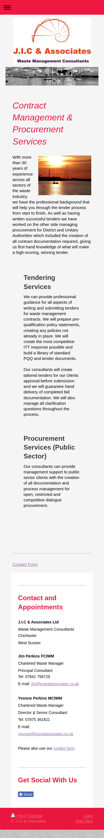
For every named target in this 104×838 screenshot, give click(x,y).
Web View (84, 821)
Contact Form (25, 564)
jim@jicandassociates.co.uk (55, 684)
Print (18, 816)
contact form (64, 748)
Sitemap (35, 816)
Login (88, 816)
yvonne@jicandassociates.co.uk (45, 734)
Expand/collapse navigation (52, 7)
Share (25, 794)
